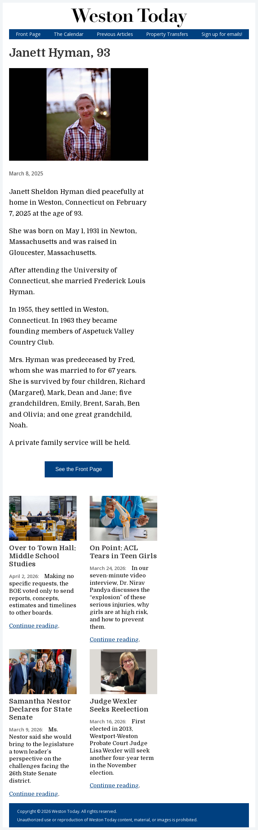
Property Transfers (167, 34)
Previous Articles (115, 34)
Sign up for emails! (222, 34)
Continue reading (33, 626)
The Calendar (68, 34)
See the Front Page (78, 469)
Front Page (28, 34)
